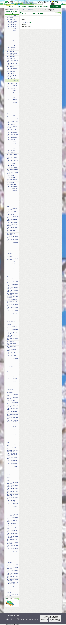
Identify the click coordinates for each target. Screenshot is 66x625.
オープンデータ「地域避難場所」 (12, 186)
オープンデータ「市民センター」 (12, 33)
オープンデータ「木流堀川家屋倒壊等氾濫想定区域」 (12, 297)
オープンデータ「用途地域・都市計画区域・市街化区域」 (12, 365)
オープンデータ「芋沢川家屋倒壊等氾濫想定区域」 (12, 555)
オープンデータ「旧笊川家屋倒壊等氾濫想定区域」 (12, 311)
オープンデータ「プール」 (11, 78)
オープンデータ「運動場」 (11, 71)
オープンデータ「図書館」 (11, 56)
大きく (48, 2)
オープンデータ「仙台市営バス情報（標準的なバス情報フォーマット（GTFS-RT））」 (12, 588)
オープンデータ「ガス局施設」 (12, 28)
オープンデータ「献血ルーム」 (12, 182)
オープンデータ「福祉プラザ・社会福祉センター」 (12, 106)
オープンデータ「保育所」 (11, 95)
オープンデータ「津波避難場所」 (12, 192)
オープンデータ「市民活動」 (11, 38)
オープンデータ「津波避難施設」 (12, 190)
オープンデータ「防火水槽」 (11, 265)
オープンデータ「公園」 (11, 266)
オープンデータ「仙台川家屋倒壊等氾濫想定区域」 (12, 483)
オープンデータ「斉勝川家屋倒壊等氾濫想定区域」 (12, 580)
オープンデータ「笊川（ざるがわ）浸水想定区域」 (12, 234)
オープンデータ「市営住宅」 (11, 214)
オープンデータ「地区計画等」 (12, 374)
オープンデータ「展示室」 (11, 58)
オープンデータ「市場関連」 (11, 43)
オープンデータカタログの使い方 (12, 15)
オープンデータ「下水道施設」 (12, 30)
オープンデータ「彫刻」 (11, 66)
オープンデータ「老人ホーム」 (12, 124)
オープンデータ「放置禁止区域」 (12, 146)
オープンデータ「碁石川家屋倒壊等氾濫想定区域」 (12, 543)
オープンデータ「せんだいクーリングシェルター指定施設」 (12, 501)
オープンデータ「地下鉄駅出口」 (12, 143)
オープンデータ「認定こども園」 (12, 83)
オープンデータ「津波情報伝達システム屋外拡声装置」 (12, 209)
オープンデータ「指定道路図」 (12, 432)
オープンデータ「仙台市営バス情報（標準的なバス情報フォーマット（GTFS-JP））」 (12, 583)
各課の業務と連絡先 (44, 619)
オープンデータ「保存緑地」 (11, 424)
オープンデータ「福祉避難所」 (12, 193)
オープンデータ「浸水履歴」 (11, 19)
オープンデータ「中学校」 (11, 94)
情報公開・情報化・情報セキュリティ (21, 9)
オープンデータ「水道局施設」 (12, 24)
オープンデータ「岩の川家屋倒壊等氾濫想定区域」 (12, 537)
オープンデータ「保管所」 (11, 150)
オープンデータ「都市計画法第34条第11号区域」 (12, 507)
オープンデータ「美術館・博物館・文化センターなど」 (12, 54)
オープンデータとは (10, 525)
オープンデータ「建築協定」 (11, 400)
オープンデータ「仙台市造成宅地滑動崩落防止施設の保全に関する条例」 (12, 422)
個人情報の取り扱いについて (27, 613)
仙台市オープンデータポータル (36, 9)
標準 (49, 1)
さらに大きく (51, 2)
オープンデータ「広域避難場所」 (12, 188)
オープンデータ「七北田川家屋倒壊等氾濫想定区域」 (12, 255)
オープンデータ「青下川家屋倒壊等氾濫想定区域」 (12, 568)
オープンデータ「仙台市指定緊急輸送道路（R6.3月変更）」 (12, 362)
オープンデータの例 (10, 17)
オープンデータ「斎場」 (11, 49)
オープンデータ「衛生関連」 (11, 47)
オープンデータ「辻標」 (11, 341)
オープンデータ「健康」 (11, 73)
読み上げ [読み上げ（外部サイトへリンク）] (41, 1)
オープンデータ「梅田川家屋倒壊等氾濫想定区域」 (12, 259)
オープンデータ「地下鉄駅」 (11, 139)
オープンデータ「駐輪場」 (11, 145)
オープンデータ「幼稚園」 (11, 97)
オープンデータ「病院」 (11, 175)
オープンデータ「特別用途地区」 (12, 373)
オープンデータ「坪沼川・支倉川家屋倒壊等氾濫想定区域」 (12, 320)
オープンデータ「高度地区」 (11, 368)
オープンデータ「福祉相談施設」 (12, 137)
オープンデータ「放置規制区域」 (12, 148)
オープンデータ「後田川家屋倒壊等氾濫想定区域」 (12, 294)
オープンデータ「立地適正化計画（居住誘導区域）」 (12, 388)
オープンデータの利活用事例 (11, 523)
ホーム (9, 9)
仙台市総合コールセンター (48, 616)
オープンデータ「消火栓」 (11, 263)
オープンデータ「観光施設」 (11, 152)
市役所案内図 (44, 621)
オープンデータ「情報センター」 (12, 32)
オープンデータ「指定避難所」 (12, 184)
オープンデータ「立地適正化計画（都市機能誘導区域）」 (12, 391)
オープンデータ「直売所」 (11, 163)
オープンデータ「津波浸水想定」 (12, 299)
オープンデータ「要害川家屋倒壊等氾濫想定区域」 (12, 495)
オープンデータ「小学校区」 (11, 88)
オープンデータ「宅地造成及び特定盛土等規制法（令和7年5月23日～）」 (12, 511)
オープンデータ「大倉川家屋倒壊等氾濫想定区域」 (12, 561)
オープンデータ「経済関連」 (11, 45)
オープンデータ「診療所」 (11, 177)
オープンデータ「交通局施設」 (12, 26)
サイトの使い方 (9, 613)
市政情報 (12, 9)
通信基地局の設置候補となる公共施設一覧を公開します (12, 451)
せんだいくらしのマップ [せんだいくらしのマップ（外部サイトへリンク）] (26, 22)
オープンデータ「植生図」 (11, 261)
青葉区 (17, 600)
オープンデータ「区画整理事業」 (12, 222)
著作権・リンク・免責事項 (16, 613)
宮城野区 (17, 601)
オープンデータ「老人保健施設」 (12, 132)
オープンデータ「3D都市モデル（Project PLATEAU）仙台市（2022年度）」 (12, 454)
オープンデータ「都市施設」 (11, 376)
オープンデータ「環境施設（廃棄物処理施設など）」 (12, 225)
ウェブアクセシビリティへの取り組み (38, 613)
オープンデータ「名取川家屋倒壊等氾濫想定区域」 (12, 252)
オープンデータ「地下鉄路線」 (12, 141)
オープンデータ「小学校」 (11, 92)
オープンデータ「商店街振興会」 (12, 167)
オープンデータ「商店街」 (11, 165)
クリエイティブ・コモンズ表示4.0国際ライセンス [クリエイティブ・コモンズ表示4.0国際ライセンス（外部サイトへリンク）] (43, 25)
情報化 (29, 9)
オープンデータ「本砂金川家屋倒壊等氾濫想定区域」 (12, 549)
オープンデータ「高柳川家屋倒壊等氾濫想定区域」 (12, 486)
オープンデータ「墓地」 (11, 51)
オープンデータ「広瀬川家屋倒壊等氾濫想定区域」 (12, 249)
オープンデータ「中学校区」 (11, 90)
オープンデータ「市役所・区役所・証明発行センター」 (12, 22)
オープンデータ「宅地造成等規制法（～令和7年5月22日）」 (12, 515)
